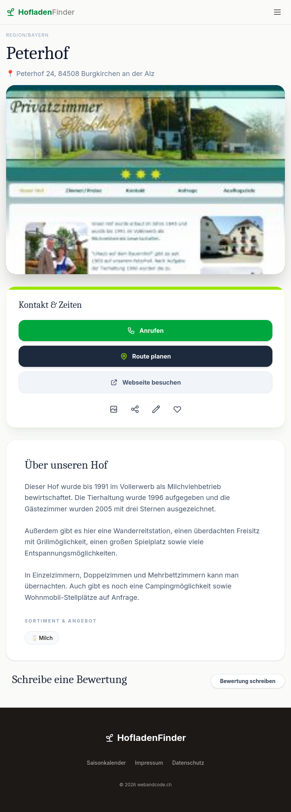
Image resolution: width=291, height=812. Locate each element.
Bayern (38, 35)
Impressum (149, 762)
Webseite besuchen (145, 382)
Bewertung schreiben (247, 681)
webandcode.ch (154, 784)
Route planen (145, 356)
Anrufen (145, 330)
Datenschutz (188, 762)
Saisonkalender (106, 762)
